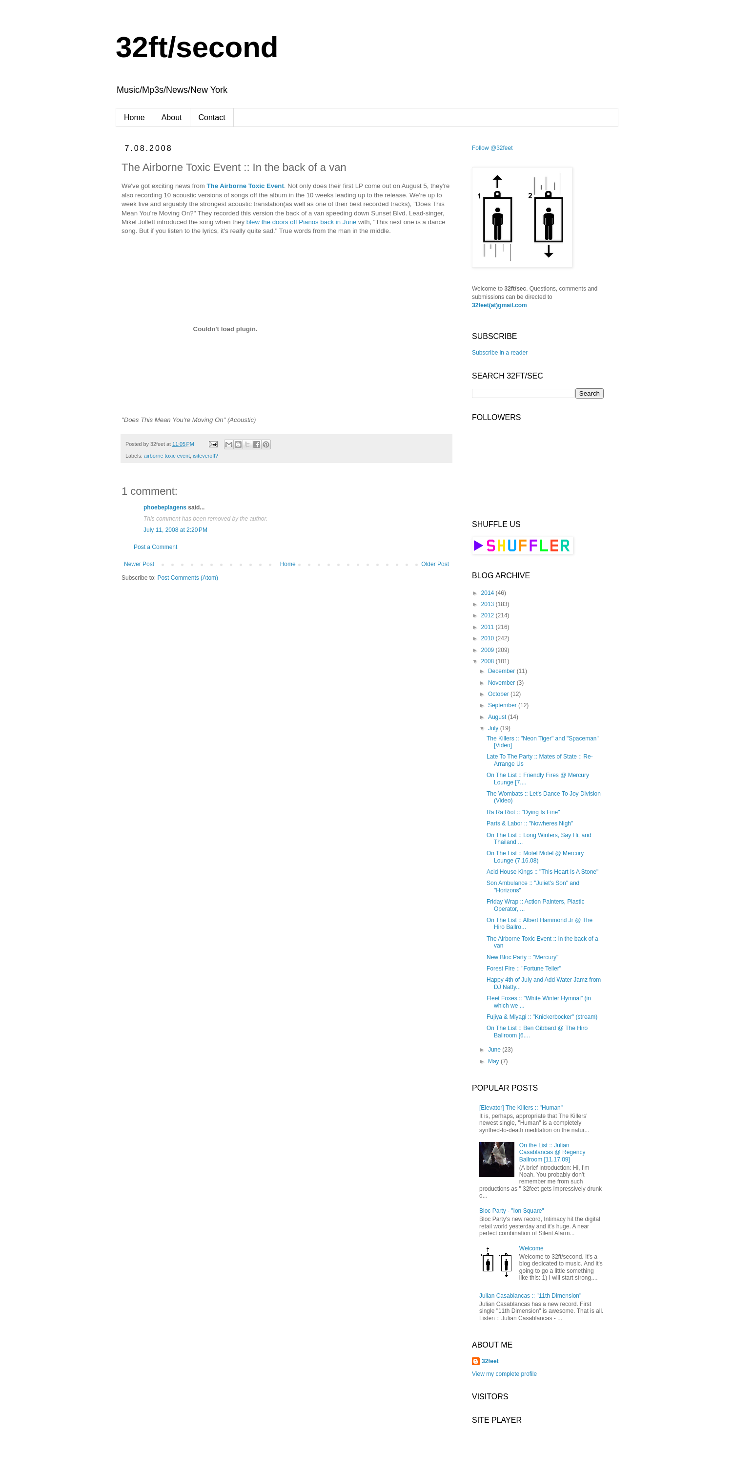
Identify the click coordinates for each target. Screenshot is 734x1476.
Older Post (435, 564)
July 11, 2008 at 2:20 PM (175, 530)
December (502, 671)
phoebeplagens (164, 507)
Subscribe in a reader (500, 352)
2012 (488, 615)
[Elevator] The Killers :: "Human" (521, 1107)
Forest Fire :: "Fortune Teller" (524, 968)
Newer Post (139, 564)
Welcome (531, 1248)
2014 (488, 593)
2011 (488, 627)
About (172, 117)
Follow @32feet (492, 148)
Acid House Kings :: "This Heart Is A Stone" (542, 871)
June (495, 1049)
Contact (212, 117)
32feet (490, 1361)
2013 (488, 604)
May (494, 1061)
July (494, 728)
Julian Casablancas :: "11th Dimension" (530, 1295)
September (503, 705)
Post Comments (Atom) (187, 577)
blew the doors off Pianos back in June (301, 222)
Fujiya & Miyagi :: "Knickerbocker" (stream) (542, 1016)
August (498, 717)
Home (134, 117)
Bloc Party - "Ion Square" (511, 1210)
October (499, 694)
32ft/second (197, 47)
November (502, 682)
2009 (488, 650)
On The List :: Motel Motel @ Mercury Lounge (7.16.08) (535, 857)
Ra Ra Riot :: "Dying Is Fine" (523, 812)
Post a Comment (155, 547)
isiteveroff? (205, 456)
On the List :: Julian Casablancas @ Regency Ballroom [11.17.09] (552, 1152)
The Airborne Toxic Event (245, 186)
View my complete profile (504, 1374)
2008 (488, 661)
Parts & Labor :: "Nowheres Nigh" (530, 823)
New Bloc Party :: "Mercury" (522, 957)
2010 (488, 638)
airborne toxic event (167, 456)
